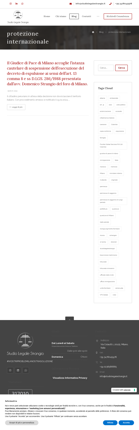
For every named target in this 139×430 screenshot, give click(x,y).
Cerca (121, 76)
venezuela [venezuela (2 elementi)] (119, 296)
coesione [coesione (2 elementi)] (103, 132)
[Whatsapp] (22, 3)
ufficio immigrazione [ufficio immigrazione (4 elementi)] (107, 290)
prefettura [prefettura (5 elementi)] (103, 217)
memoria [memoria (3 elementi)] (114, 175)
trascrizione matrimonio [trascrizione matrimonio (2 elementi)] (108, 263)
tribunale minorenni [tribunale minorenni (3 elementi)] (107, 276)
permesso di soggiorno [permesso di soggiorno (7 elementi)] (108, 201)
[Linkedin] (16, 3)
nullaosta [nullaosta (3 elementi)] (103, 188)
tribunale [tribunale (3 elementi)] (103, 270)
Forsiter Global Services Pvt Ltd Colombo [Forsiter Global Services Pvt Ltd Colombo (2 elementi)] (111, 153)
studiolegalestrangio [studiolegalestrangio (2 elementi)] (107, 256)
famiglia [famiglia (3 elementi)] (103, 146)
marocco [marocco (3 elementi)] (103, 175)
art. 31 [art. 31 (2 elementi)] (102, 113)
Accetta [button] (126, 423)
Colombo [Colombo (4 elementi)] (114, 132)
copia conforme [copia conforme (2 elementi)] (105, 139)
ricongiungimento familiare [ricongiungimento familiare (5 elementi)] (110, 237)
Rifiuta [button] (110, 423)
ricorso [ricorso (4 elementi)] (102, 243)
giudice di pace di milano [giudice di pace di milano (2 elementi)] (109, 161)
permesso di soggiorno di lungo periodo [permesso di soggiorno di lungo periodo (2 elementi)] (111, 209)
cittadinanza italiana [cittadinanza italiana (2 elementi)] (107, 126)
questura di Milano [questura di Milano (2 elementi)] (107, 223)
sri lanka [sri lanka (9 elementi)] (103, 250)
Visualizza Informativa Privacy (70, 386)
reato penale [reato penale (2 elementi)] (104, 230)
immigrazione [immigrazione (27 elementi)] (105, 168)
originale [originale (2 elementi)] (114, 188)
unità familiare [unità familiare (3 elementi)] (105, 296)
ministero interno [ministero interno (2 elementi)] (116, 181)
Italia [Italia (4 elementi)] (116, 168)
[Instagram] (10, 3)
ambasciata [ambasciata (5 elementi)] (114, 106)
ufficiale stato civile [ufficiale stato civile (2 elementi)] (107, 283)
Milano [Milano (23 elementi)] (102, 181)
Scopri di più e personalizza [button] (21, 423)
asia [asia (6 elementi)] (110, 113)
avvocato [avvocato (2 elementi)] (119, 119)
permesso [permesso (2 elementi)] (103, 194)
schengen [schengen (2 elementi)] (113, 243)
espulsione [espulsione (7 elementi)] (120, 139)
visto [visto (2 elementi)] (114, 303)
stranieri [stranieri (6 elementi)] (114, 250)
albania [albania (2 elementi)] (102, 106)
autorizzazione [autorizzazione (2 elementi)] (105, 119)
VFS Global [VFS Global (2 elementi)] (104, 303)
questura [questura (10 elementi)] (115, 217)
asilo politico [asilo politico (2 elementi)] (121, 113)
